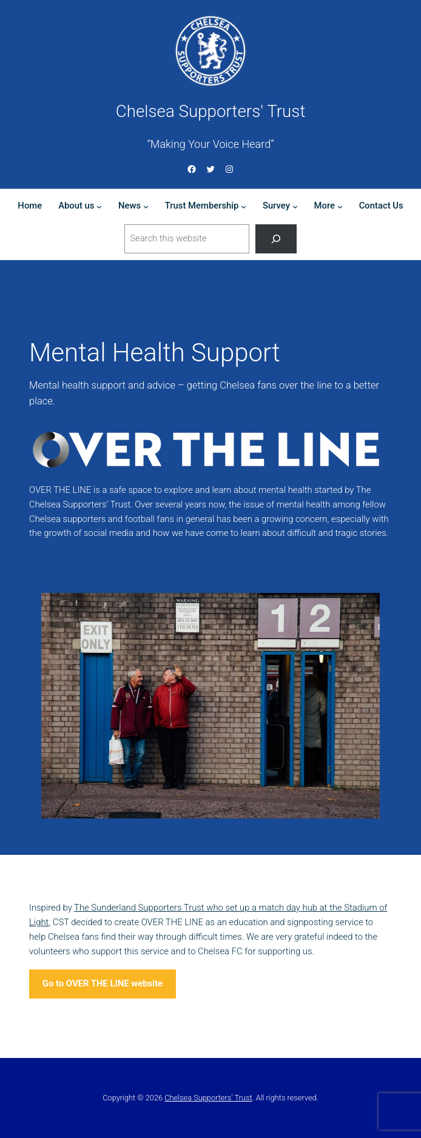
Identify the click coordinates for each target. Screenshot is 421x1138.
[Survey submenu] (295, 206)
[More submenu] (340, 206)
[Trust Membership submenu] (243, 206)
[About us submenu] (99, 206)
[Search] (276, 238)
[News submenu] (146, 206)
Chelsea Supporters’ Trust (208, 1097)
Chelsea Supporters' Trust (211, 111)
